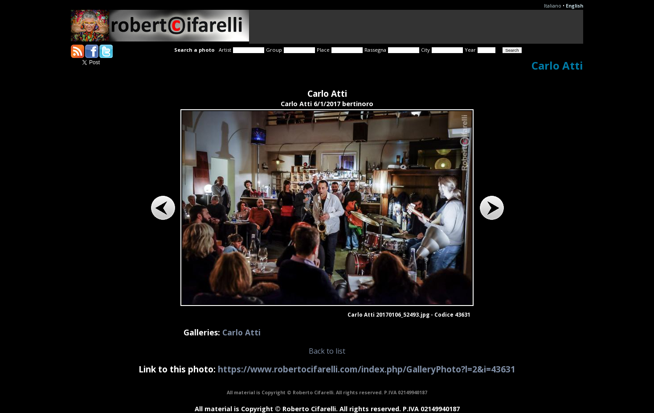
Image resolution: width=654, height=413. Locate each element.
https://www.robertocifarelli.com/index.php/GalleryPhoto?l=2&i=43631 (366, 369)
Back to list (327, 351)
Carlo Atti (241, 332)
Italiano (552, 6)
